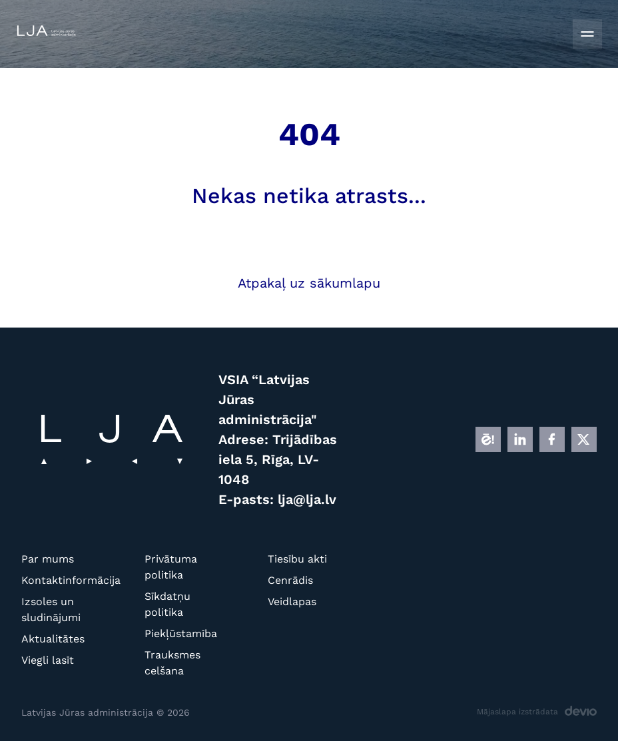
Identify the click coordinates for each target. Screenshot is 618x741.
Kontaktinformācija (62, 580)
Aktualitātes (53, 638)
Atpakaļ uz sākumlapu (309, 283)
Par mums (47, 559)
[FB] (552, 439)
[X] (584, 439)
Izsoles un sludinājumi (51, 609)
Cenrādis (290, 580)
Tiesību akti (297, 559)
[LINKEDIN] (520, 439)
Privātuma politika (171, 567)
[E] (488, 439)
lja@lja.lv (307, 499)
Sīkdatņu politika (167, 604)
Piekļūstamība (181, 633)
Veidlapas (292, 601)
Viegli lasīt (47, 660)
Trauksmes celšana (172, 662)
